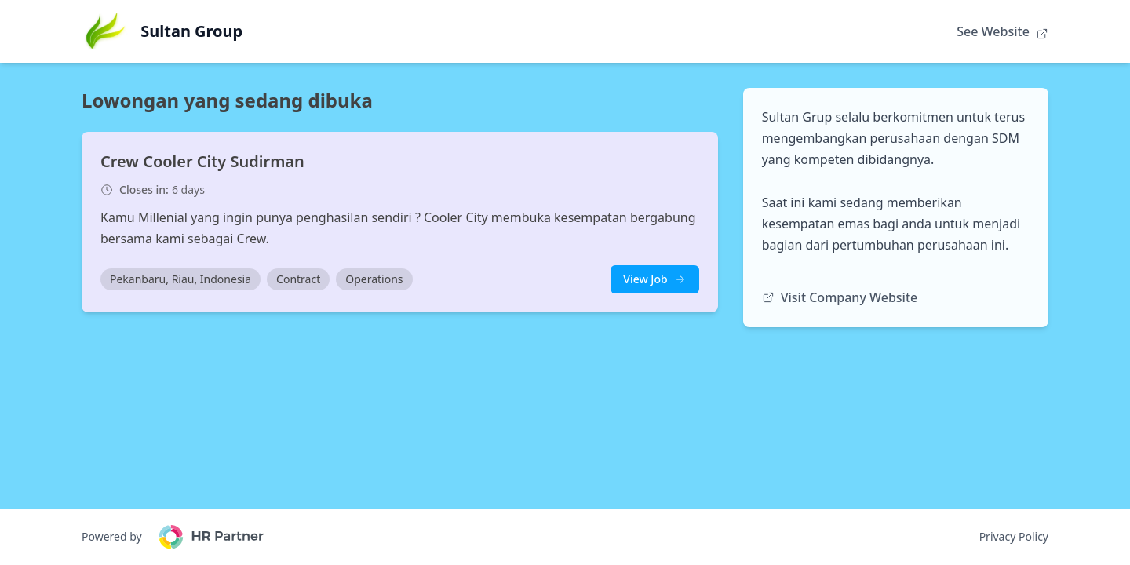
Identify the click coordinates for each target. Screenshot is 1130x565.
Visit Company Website (840, 297)
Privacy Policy (1013, 536)
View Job (654, 279)
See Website (1002, 31)
